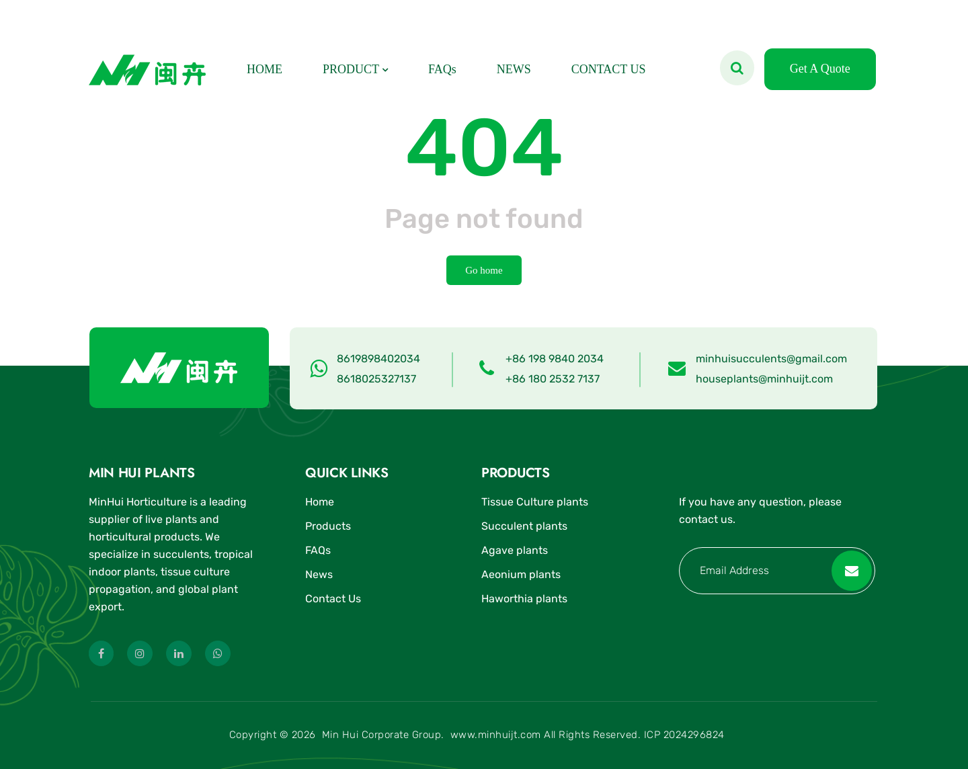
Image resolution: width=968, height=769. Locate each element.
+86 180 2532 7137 (553, 378)
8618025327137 (376, 378)
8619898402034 (378, 358)
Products (328, 526)
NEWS (514, 69)
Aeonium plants (521, 574)
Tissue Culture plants (534, 501)
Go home (483, 270)
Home (319, 501)
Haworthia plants (524, 598)
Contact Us (333, 598)
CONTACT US (608, 69)
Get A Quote (820, 68)
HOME (264, 69)
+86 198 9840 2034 (555, 358)
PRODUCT (351, 69)
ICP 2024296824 (684, 735)
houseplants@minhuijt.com (764, 378)
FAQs (442, 69)
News (319, 574)
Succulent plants (524, 526)
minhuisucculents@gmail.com (771, 358)
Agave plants (514, 550)
